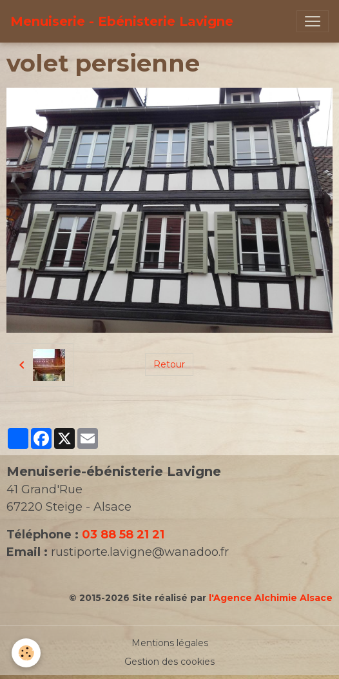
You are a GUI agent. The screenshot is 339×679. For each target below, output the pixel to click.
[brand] (121, 21)
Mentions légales (169, 643)
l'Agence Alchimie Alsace (271, 598)
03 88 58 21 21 (123, 534)
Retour (169, 364)
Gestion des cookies (169, 661)
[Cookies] (26, 652)
